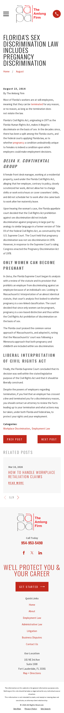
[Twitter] (32, 553)
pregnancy (18, 142)
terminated (37, 104)
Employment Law (41, 428)
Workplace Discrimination (16, 428)
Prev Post (15, 439)
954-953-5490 (32, 542)
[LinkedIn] (40, 553)
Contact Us (32, 644)
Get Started (32, 586)
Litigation (32, 631)
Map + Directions (32, 673)
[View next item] (18, 497)
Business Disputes (32, 637)
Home (32, 604)
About (32, 611)
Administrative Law (32, 624)
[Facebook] (24, 553)
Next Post (49, 439)
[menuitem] (17, 709)
